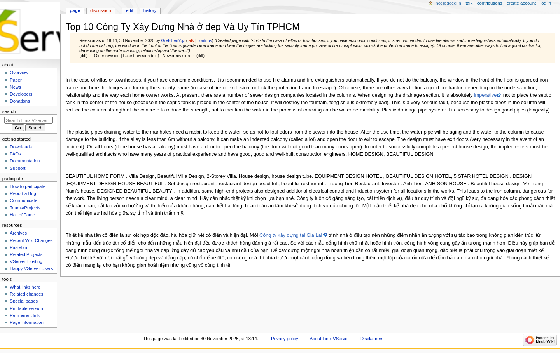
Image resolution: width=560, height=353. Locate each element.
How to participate (28, 186)
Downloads (21, 146)
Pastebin (18, 247)
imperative (485, 95)
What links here (25, 287)
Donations (20, 101)
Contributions (489, 3)
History (150, 10)
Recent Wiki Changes (31, 240)
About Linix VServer (329, 338)
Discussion (100, 10)
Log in (546, 3)
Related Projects (26, 254)
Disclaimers (371, 338)
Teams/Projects (25, 207)
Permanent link (24, 315)
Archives (18, 233)
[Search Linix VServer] (28, 120)
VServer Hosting (26, 261)
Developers (21, 94)
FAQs (15, 153)
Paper (16, 80)
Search (9, 111)
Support (17, 168)
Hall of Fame (22, 214)
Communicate (23, 200)
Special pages (24, 301)
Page (75, 10)
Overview (19, 72)
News (15, 87)
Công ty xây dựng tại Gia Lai (290, 235)
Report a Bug (23, 193)
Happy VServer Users (31, 268)
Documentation (25, 160)
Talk (469, 3)
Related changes (26, 294)
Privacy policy (284, 338)
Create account (521, 3)
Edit (129, 10)
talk (190, 40)
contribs (205, 40)
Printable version (26, 308)
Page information (27, 322)
